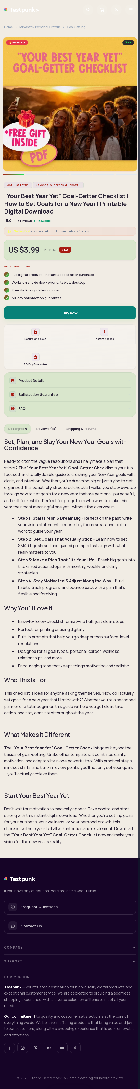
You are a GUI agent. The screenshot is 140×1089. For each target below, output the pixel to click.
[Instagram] (22, 1048)
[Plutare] (49, 1048)
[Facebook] (9, 1048)
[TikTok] (75, 1048)
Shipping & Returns (81, 429)
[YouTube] (62, 1048)
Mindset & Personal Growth (39, 27)
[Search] (88, 9)
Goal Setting (76, 27)
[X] (36, 1048)
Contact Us (25, 926)
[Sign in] (116, 9)
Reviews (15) (46, 429)
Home (8, 27)
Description (17, 429)
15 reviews (24, 221)
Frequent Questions (33, 907)
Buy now (70, 312)
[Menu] (130, 9)
